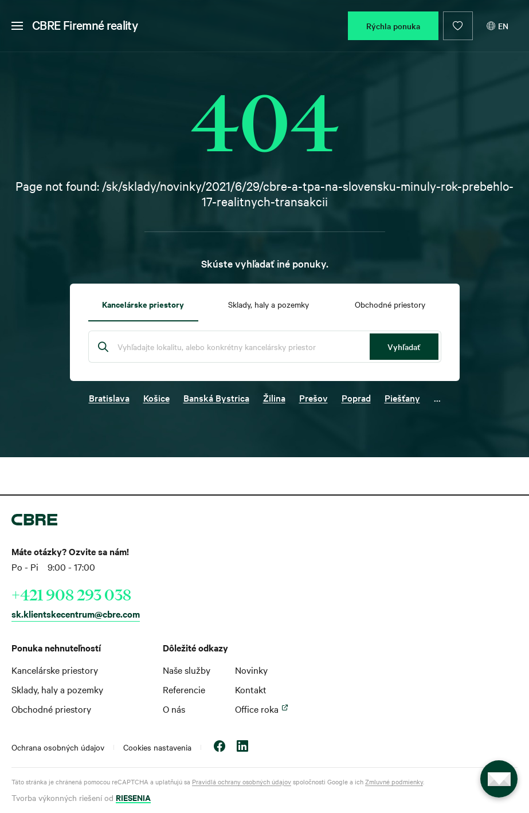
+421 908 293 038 (71, 594)
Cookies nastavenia (157, 747)
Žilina (274, 397)
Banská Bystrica (216, 397)
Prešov (313, 397)
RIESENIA (133, 797)
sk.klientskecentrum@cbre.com (75, 613)
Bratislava (109, 397)
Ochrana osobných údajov (57, 747)
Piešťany (402, 397)
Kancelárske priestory (54, 669)
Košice (156, 397)
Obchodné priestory (51, 708)
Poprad (356, 397)
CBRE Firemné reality (85, 25)
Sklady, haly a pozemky (57, 689)
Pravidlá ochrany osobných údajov (241, 781)
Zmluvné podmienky (394, 781)
